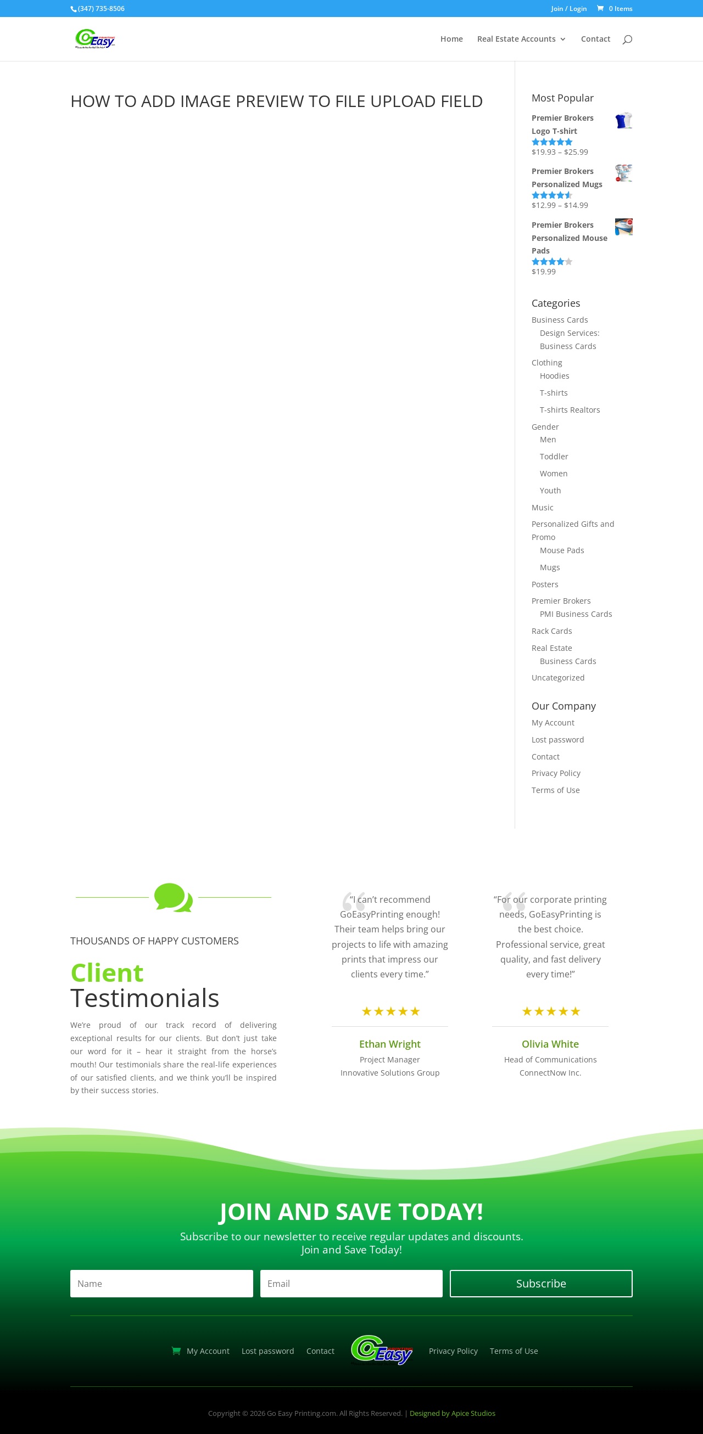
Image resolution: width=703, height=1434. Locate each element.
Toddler (554, 456)
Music (543, 507)
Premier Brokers (561, 600)
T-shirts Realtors (570, 409)
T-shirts (554, 392)
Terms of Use (556, 790)
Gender (545, 426)
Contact (596, 39)
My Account (553, 722)
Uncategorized (558, 677)
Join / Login (569, 9)
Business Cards (560, 319)
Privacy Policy (556, 773)
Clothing (547, 362)
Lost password (558, 739)
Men (548, 439)
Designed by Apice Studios (452, 1413)
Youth (550, 490)
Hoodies (555, 375)
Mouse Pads (562, 550)
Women (554, 473)
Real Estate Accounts (516, 39)
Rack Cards (552, 631)
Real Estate (552, 648)
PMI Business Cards (576, 614)
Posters (545, 584)
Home (451, 39)
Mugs (550, 567)
